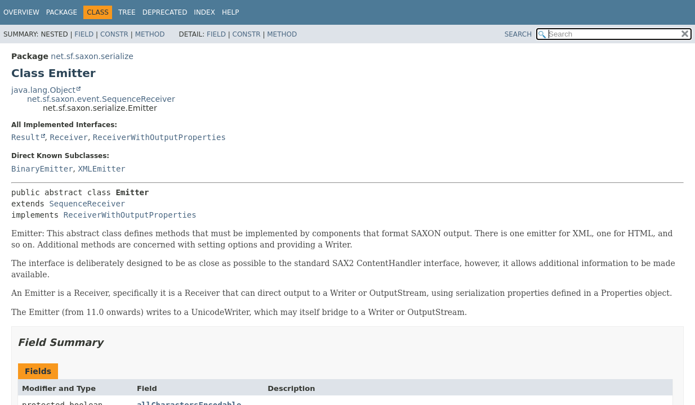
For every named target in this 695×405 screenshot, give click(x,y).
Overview (21, 12)
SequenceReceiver (87, 203)
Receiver (68, 137)
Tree (127, 12)
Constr (114, 34)
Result (25, 137)
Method (150, 34)
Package (61, 12)
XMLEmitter (101, 168)
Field (83, 34)
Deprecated (165, 12)
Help (230, 12)
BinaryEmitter (42, 168)
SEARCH (518, 34)
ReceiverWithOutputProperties (159, 137)
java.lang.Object (43, 90)
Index (204, 12)
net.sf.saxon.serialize (92, 56)
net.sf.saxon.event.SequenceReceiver (101, 99)
